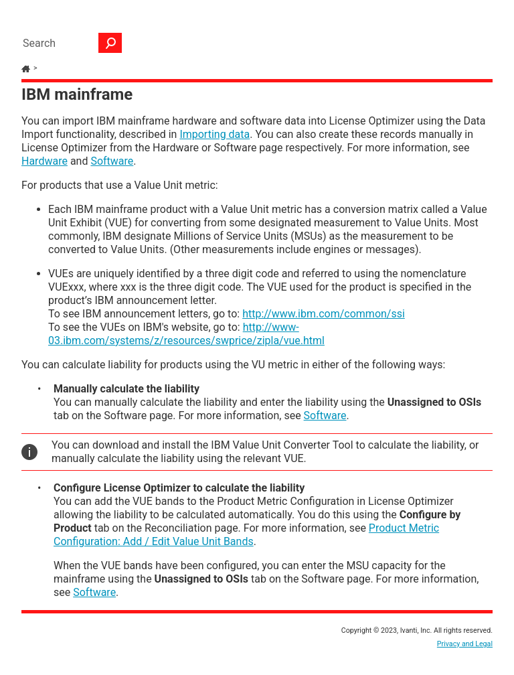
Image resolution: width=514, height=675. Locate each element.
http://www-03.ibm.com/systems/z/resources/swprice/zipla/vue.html (186, 334)
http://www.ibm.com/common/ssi (323, 313)
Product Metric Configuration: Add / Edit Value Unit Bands (246, 535)
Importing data (214, 134)
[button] (110, 43)
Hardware (44, 161)
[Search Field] (68, 43)
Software (111, 161)
